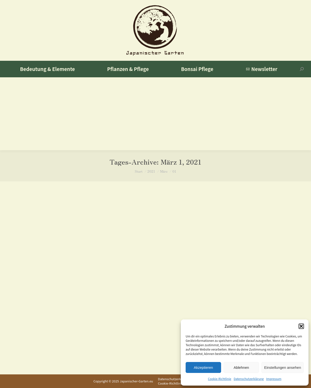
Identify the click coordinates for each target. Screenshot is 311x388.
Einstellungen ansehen (282, 367)
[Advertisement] (155, 114)
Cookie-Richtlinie (219, 379)
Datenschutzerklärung (249, 379)
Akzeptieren (203, 367)
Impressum (273, 379)
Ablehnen (241, 367)
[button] (301, 326)
